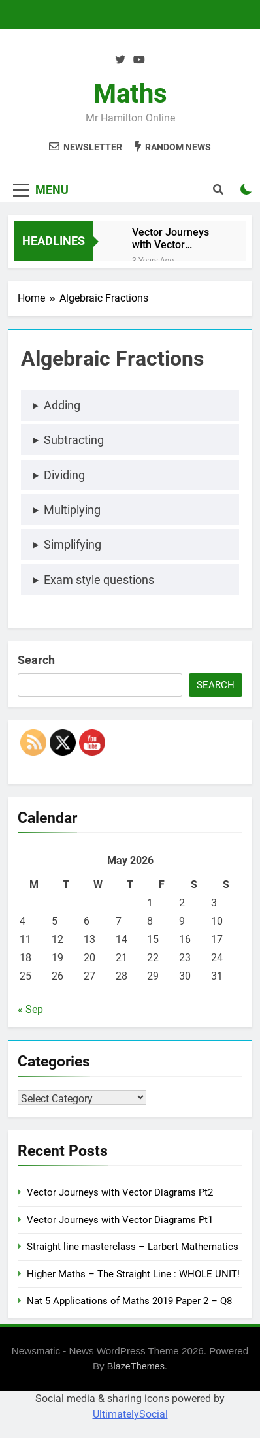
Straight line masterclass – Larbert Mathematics (132, 1247)
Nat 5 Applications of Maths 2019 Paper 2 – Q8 (129, 1301)
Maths (130, 93)
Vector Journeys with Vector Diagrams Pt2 (170, 238)
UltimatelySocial (130, 1414)
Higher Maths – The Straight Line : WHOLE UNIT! (133, 1274)
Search (36, 660)
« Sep (30, 1009)
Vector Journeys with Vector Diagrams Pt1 (120, 1220)
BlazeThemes (136, 1366)
